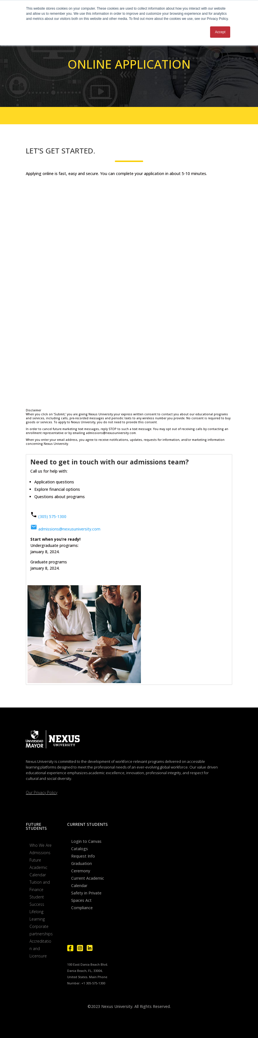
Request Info (83, 856)
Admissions (39, 852)
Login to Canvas (86, 841)
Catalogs (79, 848)
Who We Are (40, 845)
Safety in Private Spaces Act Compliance (86, 900)
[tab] (129, 463)
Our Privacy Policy (41, 792)
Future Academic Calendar (38, 867)
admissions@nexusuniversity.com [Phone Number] (65, 529)
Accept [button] (220, 32)
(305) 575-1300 (52, 516)
